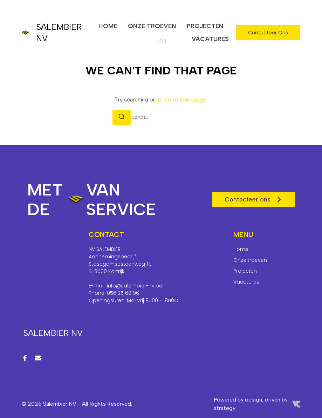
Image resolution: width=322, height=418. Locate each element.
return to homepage (181, 99)
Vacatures (210, 39)
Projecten (205, 26)
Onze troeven (152, 26)
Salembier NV (53, 333)
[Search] (121, 117)
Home (107, 26)
